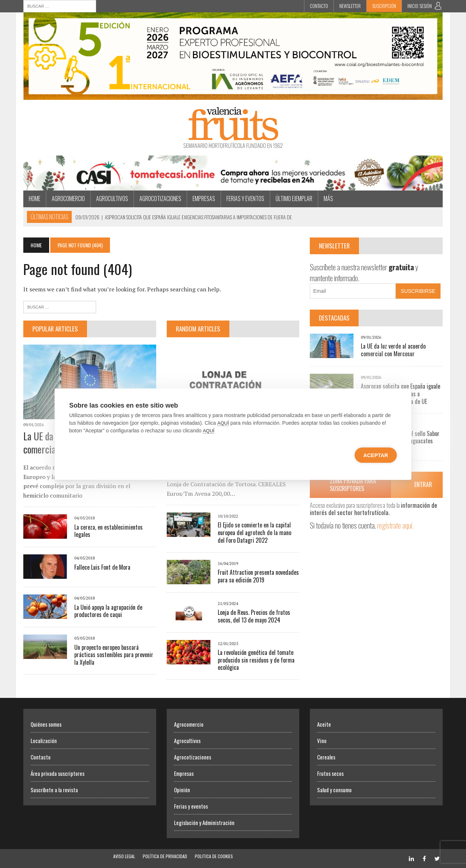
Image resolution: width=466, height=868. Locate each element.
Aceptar (375, 455)
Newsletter (350, 5)
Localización (44, 741)
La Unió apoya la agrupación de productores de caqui (108, 611)
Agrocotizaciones (160, 198)
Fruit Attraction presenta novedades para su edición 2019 (258, 576)
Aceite (324, 724)
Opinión (182, 790)
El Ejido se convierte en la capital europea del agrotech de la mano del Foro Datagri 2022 (254, 533)
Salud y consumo (334, 790)
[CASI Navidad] (233, 185)
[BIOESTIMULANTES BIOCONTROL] (233, 95)
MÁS (328, 198)
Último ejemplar (294, 198)
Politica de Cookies (214, 856)
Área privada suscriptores (57, 773)
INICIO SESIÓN (419, 5)
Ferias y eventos (245, 198)
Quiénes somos (46, 724)
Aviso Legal (124, 856)
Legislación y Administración (204, 822)
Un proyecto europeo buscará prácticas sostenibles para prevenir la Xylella (113, 655)
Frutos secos (330, 773)
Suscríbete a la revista (54, 790)
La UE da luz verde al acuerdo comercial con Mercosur (393, 350)
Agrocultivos (112, 198)
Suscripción (384, 5)
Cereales (326, 757)
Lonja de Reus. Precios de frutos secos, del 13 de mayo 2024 (254, 616)
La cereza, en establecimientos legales (108, 531)
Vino (322, 741)
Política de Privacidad (165, 856)
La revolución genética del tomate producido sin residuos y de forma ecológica (256, 660)
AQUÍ (223, 422)
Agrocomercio (68, 198)
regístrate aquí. (395, 525)
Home (34, 198)
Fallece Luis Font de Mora (102, 567)
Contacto (319, 5)
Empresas (204, 198)
